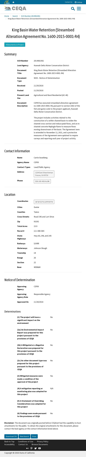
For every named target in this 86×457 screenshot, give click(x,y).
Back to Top (9, 441)
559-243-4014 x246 (42, 181)
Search (15, 16)
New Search (24, 436)
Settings (78, 2)
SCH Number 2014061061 (30, 16)
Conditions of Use (25, 441)
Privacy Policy (42, 441)
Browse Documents (40, 444)
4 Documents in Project (15, 45)
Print (34, 436)
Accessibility (9, 444)
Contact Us (68, 2)
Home (6, 16)
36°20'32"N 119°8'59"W (44, 202)
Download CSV (11, 436)
